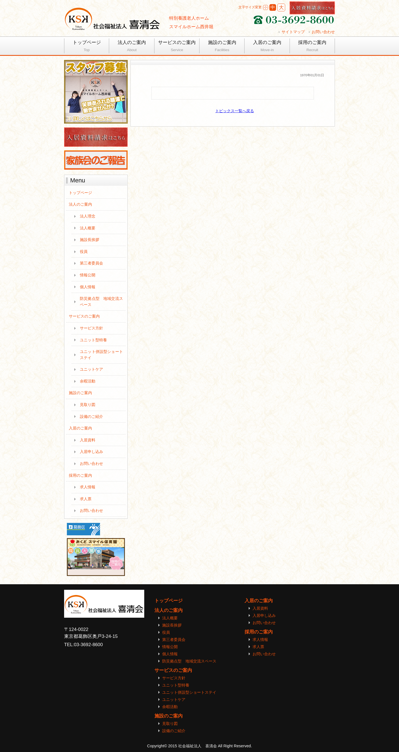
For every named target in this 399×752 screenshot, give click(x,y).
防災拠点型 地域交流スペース (101, 301)
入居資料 (87, 440)
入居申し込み (91, 451)
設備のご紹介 (91, 416)
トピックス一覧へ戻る (234, 111)
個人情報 (87, 287)
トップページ (80, 192)
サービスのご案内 (84, 316)
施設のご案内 (80, 393)
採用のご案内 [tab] (312, 46)
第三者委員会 (91, 263)
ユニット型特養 (93, 340)
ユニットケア (91, 369)
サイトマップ (293, 32)
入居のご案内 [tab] (267, 46)
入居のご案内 (80, 428)
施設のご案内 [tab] (222, 46)
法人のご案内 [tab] (131, 46)
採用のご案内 (80, 475)
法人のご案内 (80, 204)
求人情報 (87, 487)
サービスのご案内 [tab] (177, 46)
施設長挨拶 (89, 239)
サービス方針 (91, 328)
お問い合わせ (323, 32)
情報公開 (87, 275)
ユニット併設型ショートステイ (101, 354)
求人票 (85, 499)
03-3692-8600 (88, 644)
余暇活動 (87, 381)
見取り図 (87, 404)
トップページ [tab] (86, 46)
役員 (84, 251)
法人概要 (87, 228)
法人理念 (87, 216)
